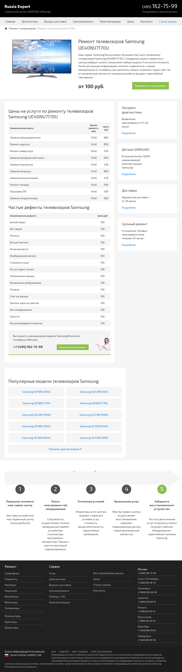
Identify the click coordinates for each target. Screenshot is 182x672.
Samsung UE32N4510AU (94, 426)
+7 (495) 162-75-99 (28, 347)
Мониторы (11, 602)
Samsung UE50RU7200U (36, 426)
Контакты (147, 21)
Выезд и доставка (55, 21)
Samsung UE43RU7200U (94, 437)
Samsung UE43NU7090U (93, 414)
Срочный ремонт (83, 21)
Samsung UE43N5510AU (94, 391)
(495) (159, 6)
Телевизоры (12, 608)
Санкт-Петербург (148, 578)
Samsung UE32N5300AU (36, 437)
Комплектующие (110, 21)
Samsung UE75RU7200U (36, 391)
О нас (52, 573)
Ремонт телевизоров (22, 28)
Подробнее (129, 133)
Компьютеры (13, 616)
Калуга (142, 607)
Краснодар (144, 616)
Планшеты (11, 579)
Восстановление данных (108, 573)
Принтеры (11, 621)
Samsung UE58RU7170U (36, 403)
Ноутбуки (10, 584)
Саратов (143, 597)
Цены (130, 21)
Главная (10, 21)
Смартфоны (12, 573)
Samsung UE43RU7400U (36, 414)
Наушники (11, 590)
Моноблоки (12, 596)
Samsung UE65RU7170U (94, 403)
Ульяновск (144, 588)
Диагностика (30, 21)
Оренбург (143, 626)
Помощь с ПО (57, 596)
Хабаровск (144, 636)
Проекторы (11, 627)
